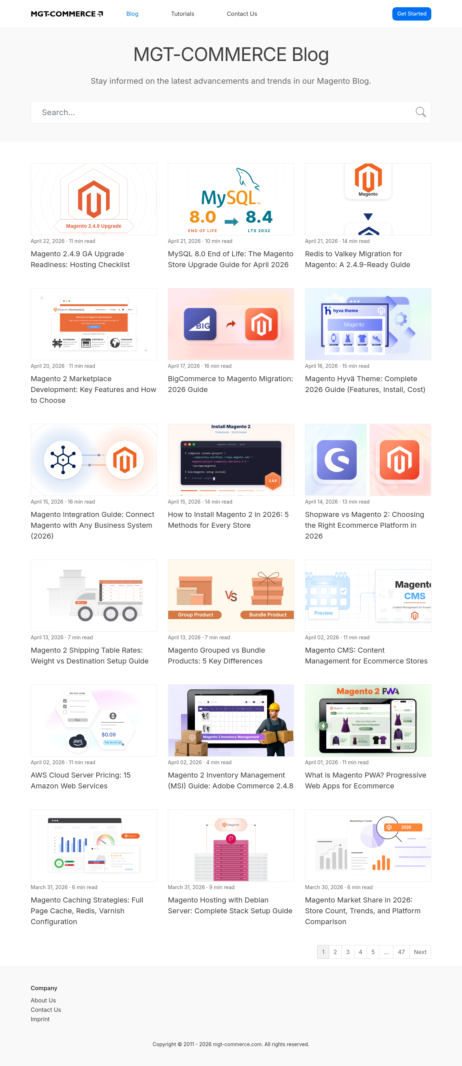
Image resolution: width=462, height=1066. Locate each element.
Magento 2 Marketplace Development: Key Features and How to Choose (93, 389)
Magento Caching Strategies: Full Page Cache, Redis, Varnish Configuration (87, 911)
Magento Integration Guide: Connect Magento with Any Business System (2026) (92, 525)
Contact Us (242, 13)
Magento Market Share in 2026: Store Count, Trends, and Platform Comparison (362, 911)
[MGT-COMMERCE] (67, 14)
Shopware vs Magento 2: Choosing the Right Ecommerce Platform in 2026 (364, 525)
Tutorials (183, 13)
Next (420, 952)
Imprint (40, 1019)
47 (401, 952)
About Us (43, 1000)
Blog (132, 13)
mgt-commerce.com (237, 1044)
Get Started (412, 13)
